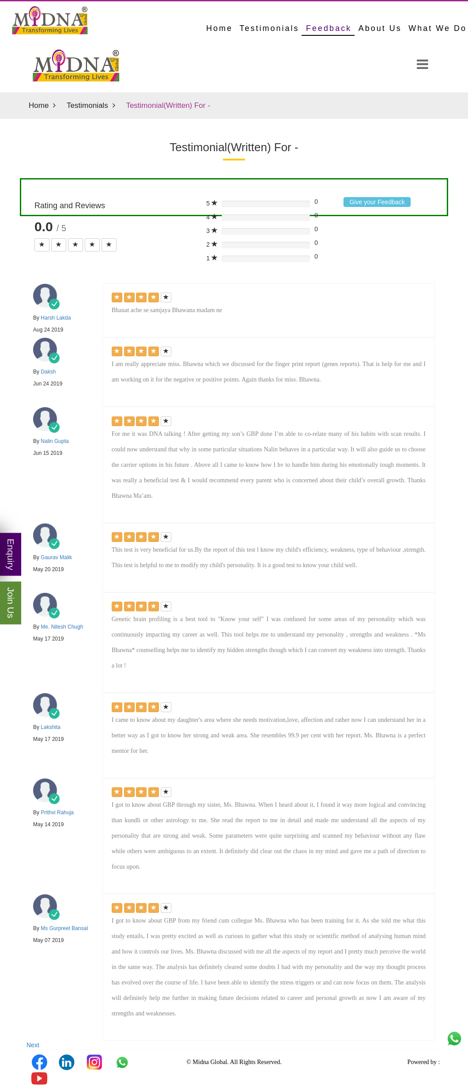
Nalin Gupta (54, 441)
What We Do (437, 28)
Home (39, 105)
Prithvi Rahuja (57, 812)
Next (32, 1045)
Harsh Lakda (56, 318)
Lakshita (50, 727)
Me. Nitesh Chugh (62, 627)
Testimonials (269, 28)
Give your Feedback (376, 202)
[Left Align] (41, 245)
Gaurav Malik (56, 557)
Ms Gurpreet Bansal (64, 928)
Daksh (48, 372)
